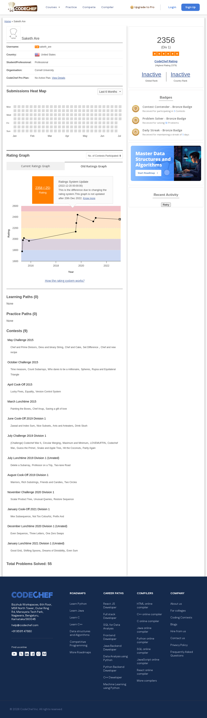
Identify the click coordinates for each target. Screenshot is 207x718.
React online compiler (145, 672)
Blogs (173, 624)
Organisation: (14, 70)
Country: (11, 54)
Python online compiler (145, 640)
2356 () (42, 188)
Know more (89, 198)
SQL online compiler (144, 651)
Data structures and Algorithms (80, 633)
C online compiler (148, 621)
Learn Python (78, 604)
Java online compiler (144, 630)
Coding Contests (181, 618)
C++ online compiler (149, 614)
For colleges (178, 611)
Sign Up (190, 7)
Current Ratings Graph (35, 166)
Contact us (177, 638)
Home (7, 21)
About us (176, 604)
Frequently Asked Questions (181, 654)
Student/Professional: (19, 62)
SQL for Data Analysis (111, 627)
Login (172, 7)
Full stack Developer (109, 616)
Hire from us (178, 631)
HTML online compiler (144, 606)
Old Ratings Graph (94, 166)
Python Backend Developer (113, 669)
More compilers (147, 681)
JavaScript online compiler (148, 661)
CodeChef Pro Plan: (17, 77)
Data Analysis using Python (115, 658)
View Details (58, 77)
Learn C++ (76, 624)
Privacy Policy (179, 645)
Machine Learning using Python (114, 686)
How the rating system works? (64, 281)
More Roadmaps (80, 652)
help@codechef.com (25, 625)
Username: (12, 46)
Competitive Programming (78, 644)
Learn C (75, 618)
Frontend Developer (109, 637)
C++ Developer (112, 678)
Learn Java (77, 611)
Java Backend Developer (112, 648)
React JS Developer (109, 606)
